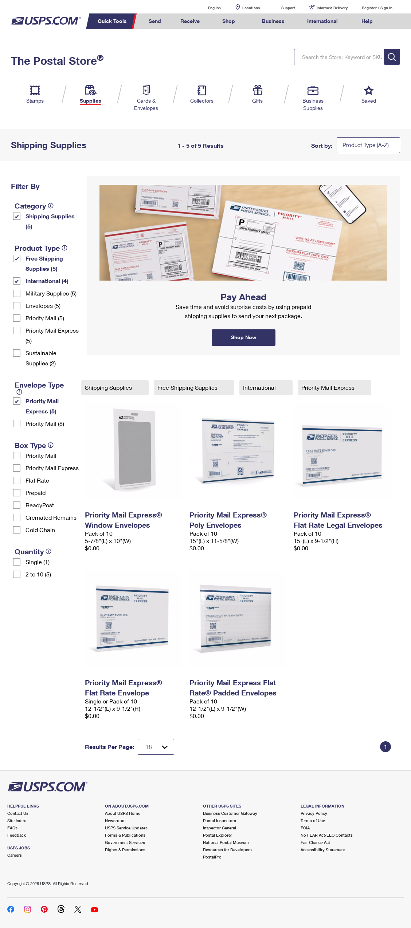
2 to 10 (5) (38, 574)
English (207, 7)
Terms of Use (313, 820)
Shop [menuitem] (228, 21)
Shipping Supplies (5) (50, 221)
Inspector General (219, 827)
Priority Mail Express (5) (52, 335)
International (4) (47, 280)
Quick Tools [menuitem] (112, 21)
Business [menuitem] (273, 21)
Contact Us (17, 813)
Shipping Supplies (109, 387)
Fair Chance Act (315, 842)
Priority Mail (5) (45, 317)
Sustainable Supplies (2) (41, 357)
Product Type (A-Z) (365, 145)
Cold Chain (40, 529)
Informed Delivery (332, 7)
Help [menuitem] (367, 21)
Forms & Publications (125, 835)
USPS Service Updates (126, 827)
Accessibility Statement (323, 849)
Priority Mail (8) (45, 423)
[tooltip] (51, 206)
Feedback (16, 835)
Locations (251, 7)
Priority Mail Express (52, 467)
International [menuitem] (322, 21)
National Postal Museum (226, 842)
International (260, 387)
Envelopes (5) (43, 305)
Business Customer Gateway (230, 813)
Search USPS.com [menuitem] (396, 21)
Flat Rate (37, 480)
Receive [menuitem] (190, 21)
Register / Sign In (377, 7)
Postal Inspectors (219, 820)
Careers (14, 855)
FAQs (12, 827)
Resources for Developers (227, 849)
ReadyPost (40, 504)
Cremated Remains (51, 517)
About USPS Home (122, 813)
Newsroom (115, 820)
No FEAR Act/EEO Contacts (327, 835)
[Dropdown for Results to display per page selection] (156, 747)
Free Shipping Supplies (188, 387)
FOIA (305, 827)
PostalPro (212, 856)
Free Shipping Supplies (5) (44, 263)
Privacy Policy (314, 813)
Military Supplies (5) (51, 293)
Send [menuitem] (155, 21)
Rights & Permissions (125, 849)
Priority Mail (41, 455)
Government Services (125, 842)
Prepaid (36, 492)
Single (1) (38, 561)
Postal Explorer (217, 835)
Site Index (16, 820)
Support (288, 7)
